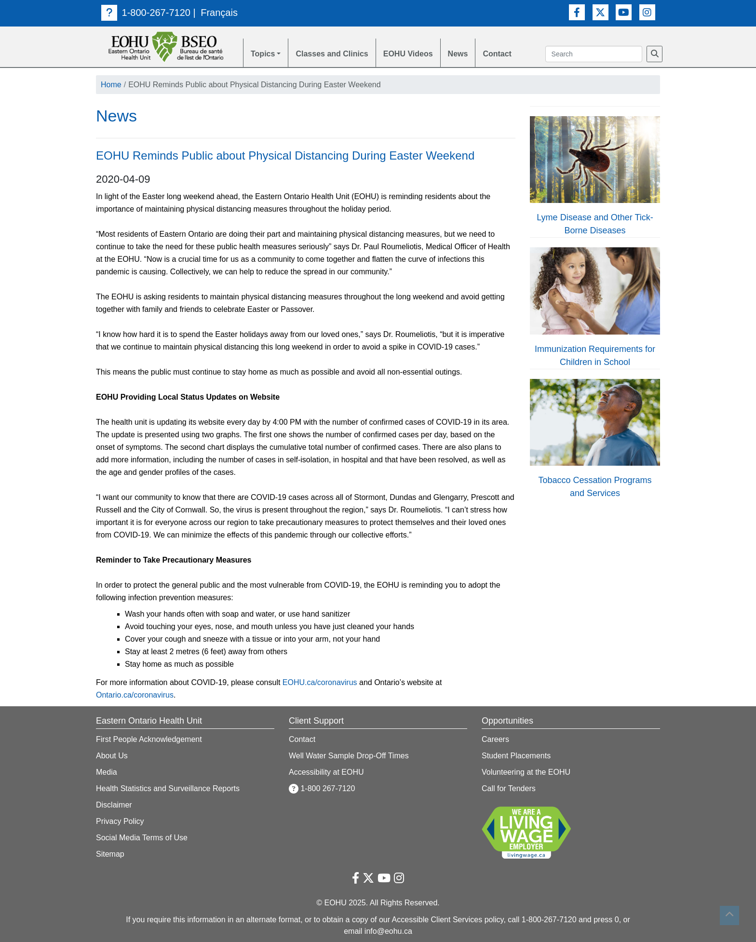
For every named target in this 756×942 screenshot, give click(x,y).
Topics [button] (263, 54)
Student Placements (516, 756)
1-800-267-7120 (145, 12)
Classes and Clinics (332, 54)
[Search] (654, 54)
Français (219, 12)
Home (111, 85)
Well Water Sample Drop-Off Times (349, 756)
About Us (112, 756)
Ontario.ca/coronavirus (135, 695)
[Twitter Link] (600, 12)
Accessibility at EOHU (326, 772)
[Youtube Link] (624, 12)
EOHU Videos (408, 54)
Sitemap (110, 854)
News (458, 54)
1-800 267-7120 (322, 788)
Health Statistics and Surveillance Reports (168, 788)
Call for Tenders (509, 788)
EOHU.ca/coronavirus (320, 682)
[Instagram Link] (647, 12)
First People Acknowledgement (149, 739)
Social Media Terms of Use (142, 838)
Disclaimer (114, 805)
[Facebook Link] (577, 12)
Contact (497, 54)
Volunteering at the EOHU (526, 772)
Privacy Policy (120, 821)
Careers (495, 739)
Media (106, 772)
